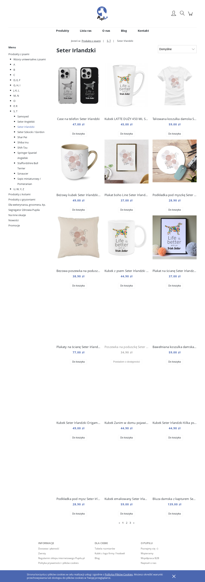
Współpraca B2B (150, 558)
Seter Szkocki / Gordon (30, 132)
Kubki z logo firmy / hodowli (110, 553)
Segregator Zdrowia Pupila (24, 210)
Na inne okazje (17, 215)
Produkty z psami (18, 54)
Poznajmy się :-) (149, 548)
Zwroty (42, 553)
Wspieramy (147, 553)
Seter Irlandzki (25, 127)
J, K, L (16, 90)
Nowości (13, 220)
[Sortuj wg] (177, 49)
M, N (16, 95)
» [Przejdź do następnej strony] (133, 522)
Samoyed (23, 116)
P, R (15, 106)
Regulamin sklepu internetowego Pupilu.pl (61, 558)
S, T (15, 111)
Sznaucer (22, 173)
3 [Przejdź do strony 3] (130, 522)
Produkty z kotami (19, 194)
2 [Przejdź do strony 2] (126, 522)
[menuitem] (62, 31)
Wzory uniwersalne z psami (29, 59)
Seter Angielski (26, 121)
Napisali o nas (148, 563)
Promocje (14, 225)
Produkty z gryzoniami (21, 199)
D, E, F (16, 80)
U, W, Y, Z (18, 189)
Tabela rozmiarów (105, 548)
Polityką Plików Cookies (119, 574)
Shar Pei (22, 137)
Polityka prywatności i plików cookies (58, 563)
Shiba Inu (23, 142)
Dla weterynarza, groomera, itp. (27, 204)
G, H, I (16, 85)
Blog (97, 558)
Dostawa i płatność (48, 548)
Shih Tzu (22, 147)
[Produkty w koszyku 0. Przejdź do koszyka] (191, 16)
